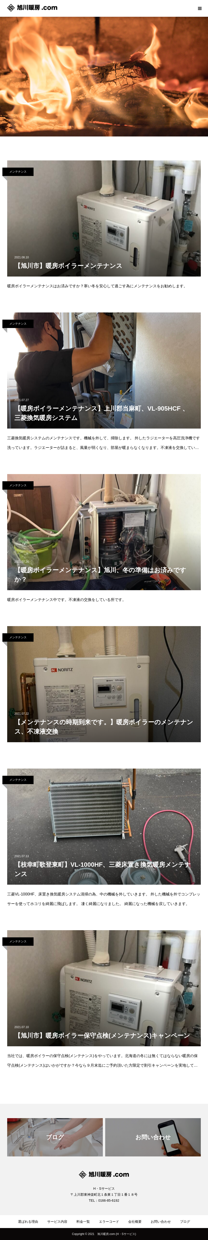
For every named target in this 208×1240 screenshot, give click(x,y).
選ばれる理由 (28, 1221)
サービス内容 (57, 1221)
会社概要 (135, 1221)
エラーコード (109, 1221)
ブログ (185, 1221)
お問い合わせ (161, 1221)
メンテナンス (18, 171)
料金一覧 (83, 1221)
